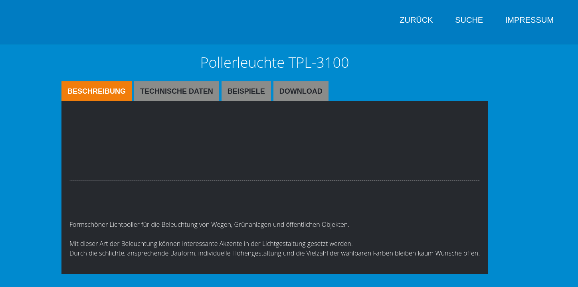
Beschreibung (96, 91)
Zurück (416, 20)
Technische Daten (176, 91)
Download (301, 91)
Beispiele (246, 91)
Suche (469, 20)
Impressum (529, 20)
